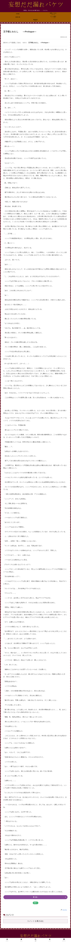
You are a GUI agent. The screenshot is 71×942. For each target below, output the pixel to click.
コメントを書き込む (35, 921)
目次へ (35, 903)
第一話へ (35, 897)
